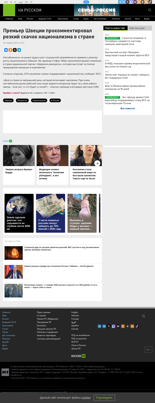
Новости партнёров (46, 335)
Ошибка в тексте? (11, 92)
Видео (147, 18)
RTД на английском (80, 335)
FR (15, 2)
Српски (74, 329)
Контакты (41, 325)
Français (75, 319)
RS (31, 2)
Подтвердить (104, 397)
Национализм (39, 100)
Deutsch (75, 315)
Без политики (100, 18)
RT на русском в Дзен (142, 2)
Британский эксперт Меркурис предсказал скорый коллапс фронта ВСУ (127, 54)
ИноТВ (128, 18)
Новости (9, 18)
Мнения (116, 18)
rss (146, 2)
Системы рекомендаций (48, 338)
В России (55, 100)
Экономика (63, 18)
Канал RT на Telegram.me (120, 2)
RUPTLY (75, 341)
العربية (21, 2)
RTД (86, 2)
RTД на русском (79, 338)
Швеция (8, 100)
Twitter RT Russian (127, 2)
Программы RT (44, 322)
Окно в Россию (78, 345)
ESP (26, 2)
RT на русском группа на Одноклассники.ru (139, 2)
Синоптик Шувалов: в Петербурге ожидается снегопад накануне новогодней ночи (125, 41)
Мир (20, 18)
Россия (30, 18)
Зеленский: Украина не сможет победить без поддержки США (127, 76)
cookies (86, 397)
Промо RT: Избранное (47, 318)
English (74, 312)
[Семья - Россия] (96, 10)
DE (11, 2)
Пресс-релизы (43, 312)
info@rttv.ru (16, 375)
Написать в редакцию (47, 331)
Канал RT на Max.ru (131, 2)
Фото (137, 18)
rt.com (30, 369)
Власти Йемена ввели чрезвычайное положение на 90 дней (125, 87)
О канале (41, 315)
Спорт (76, 18)
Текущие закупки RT (46, 328)
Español (75, 325)
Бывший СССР (45, 18)
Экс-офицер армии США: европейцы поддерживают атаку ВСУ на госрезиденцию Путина (127, 100)
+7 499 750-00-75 (116, 372)
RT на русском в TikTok (150, 2)
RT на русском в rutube (135, 2)
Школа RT (76, 348)
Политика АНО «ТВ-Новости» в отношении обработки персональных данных (48, 377)
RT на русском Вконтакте (123, 2)
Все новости (127, 108)
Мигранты (22, 100)
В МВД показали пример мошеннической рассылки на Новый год (127, 65)
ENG (6, 2)
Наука (86, 18)
